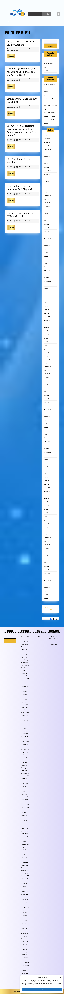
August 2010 (47, 591)
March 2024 (46, 167)
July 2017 (46, 295)
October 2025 (47, 138)
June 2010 (46, 598)
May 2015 (46, 388)
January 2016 (47, 359)
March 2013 (46, 480)
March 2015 (46, 395)
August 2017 (47, 292)
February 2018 (47, 270)
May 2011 (46, 559)
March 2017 (46, 309)
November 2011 (47, 537)
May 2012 (46, 516)
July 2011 (46, 552)
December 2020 (47, 178)
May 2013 (46, 473)
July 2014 (46, 423)
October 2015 (47, 370)
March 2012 (46, 523)
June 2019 (46, 213)
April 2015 (46, 391)
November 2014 (47, 409)
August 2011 (46, 548)
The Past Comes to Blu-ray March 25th (21, 160)
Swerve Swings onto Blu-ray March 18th (22, 100)
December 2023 (47, 174)
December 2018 (47, 235)
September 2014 (47, 416)
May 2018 (46, 260)
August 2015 (47, 377)
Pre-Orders (46, 70)
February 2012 (47, 527)
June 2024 (46, 160)
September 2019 (47, 203)
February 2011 (47, 569)
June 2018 (46, 256)
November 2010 (47, 580)
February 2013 (47, 484)
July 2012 (46, 509)
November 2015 (47, 366)
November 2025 (47, 135)
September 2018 (47, 245)
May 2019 (46, 217)
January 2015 (47, 402)
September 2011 (47, 545)
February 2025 (47, 149)
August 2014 (47, 420)
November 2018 (47, 238)
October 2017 (47, 284)
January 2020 (47, 188)
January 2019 (47, 231)
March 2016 (46, 352)
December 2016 (47, 320)
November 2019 (47, 195)
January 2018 (47, 274)
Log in (39, 636)
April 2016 (46, 349)
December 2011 (47, 534)
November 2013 (47, 452)
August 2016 (47, 334)
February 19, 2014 (13, 49)
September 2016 (47, 331)
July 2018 (46, 252)
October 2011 (47, 541)
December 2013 (47, 448)
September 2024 (48, 156)
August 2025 (47, 142)
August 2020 (47, 181)
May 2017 (46, 302)
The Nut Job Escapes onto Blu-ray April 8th (20, 43)
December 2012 (47, 491)
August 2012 (47, 505)
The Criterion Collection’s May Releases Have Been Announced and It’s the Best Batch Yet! (22, 130)
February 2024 (47, 170)
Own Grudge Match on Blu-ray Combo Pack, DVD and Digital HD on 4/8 (21, 71)
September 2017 (47, 288)
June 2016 (46, 341)
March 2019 (46, 224)
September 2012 (47, 502)
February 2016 (47, 356)
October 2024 (47, 153)
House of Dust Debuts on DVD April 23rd (20, 214)
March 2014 (46, 438)
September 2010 (48, 587)
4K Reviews (46, 60)
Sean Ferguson (24, 49)
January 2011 (47, 573)
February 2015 (47, 398)
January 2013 (47, 488)
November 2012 (47, 495)
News (45, 67)
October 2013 (47, 455)
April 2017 (46, 306)
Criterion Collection (48, 63)
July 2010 (46, 594)
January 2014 (47, 445)
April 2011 (46, 562)
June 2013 (46, 470)
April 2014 (46, 434)
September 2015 (47, 374)
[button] (61, 977)
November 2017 (47, 281)
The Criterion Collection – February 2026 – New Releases (50, 88)
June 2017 (46, 299)
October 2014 (47, 413)
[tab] (22, 14)
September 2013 (47, 459)
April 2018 (46, 263)
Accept (42, 989)
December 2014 (47, 406)
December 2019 (47, 192)
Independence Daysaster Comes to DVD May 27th (20, 187)
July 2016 (46, 338)
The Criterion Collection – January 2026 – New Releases (50, 98)
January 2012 (47, 530)
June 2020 (46, 185)
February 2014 (47, 441)
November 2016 (47, 324)
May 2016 (46, 345)
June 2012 (46, 512)
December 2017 (47, 277)
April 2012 (46, 520)
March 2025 (46, 146)
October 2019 (47, 199)
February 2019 (47, 227)
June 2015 (46, 384)
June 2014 (46, 427)
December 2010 (47, 577)
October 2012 (47, 498)
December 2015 (47, 363)
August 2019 (47, 206)
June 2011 (46, 555)
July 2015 (46, 381)
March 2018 (46, 267)
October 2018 (47, 242)
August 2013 (47, 463)
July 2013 (46, 466)
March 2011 (46, 566)
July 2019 (46, 210)
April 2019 (46, 220)
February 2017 (47, 313)
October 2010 (47, 584)
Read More (11, 55)
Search (50, 46)
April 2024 (46, 163)
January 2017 (47, 317)
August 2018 (47, 249)
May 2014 (46, 431)
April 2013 (46, 477)
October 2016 (47, 327)
